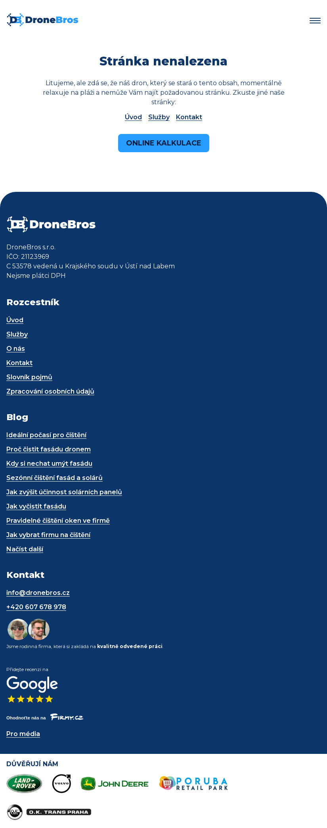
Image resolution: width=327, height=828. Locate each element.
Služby (159, 117)
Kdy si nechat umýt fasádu (49, 463)
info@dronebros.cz (38, 593)
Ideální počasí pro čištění (46, 435)
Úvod (133, 117)
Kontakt (189, 117)
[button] (315, 21)
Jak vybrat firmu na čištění (48, 535)
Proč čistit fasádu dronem (48, 449)
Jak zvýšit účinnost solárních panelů (64, 492)
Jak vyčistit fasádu (36, 506)
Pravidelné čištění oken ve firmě (58, 520)
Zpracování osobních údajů (50, 391)
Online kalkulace (163, 143)
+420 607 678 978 (36, 607)
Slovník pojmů (29, 377)
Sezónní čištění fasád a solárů (54, 478)
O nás (15, 348)
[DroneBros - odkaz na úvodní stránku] (42, 25)
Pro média (23, 734)
